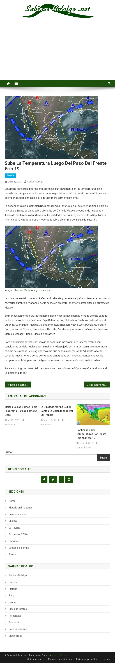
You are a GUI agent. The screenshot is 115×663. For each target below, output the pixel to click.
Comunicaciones (18, 629)
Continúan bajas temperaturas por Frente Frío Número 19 (91, 434)
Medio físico (15, 635)
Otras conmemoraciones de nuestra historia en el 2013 (98, 384)
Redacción (10, 424)
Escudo (13, 582)
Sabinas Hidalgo (18, 575)
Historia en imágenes (21, 507)
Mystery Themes (60, 655)
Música (13, 520)
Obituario (14, 541)
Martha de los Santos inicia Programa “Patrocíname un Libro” (21, 411)
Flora (11, 595)
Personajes (15, 615)
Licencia (106, 659)
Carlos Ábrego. (35, 181)
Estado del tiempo (19, 547)
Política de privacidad (86, 659)
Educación (14, 622)
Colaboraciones (17, 514)
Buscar (9, 452)
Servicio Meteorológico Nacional (32, 290)
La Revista (14, 527)
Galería (13, 554)
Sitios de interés (18, 608)
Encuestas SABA (18, 534)
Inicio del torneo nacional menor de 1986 (20, 384)
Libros (12, 500)
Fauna (12, 602)
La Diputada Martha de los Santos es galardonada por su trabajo (57, 411)
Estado (10, 175)
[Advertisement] (57, 53)
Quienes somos (35, 659)
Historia (13, 588)
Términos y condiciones (60, 659)
